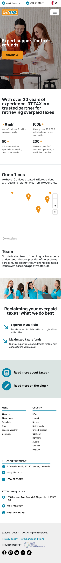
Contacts (6, 433)
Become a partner (10, 430)
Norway (36, 422)
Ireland (36, 418)
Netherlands (38, 426)
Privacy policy (10, 538)
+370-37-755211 (35, 3)
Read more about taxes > (32, 372)
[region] (30, 216)
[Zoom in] (55, 196)
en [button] (55, 3)
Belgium (36, 449)
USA (35, 414)
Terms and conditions (32, 538)
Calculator (7, 422)
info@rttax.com (11, 3)
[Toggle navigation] (54, 12)
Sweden (36, 445)
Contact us (12, 54)
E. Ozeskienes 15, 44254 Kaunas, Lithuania (28, 466)
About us (6, 414)
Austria (36, 441)
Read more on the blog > (31, 385)
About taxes (7, 418)
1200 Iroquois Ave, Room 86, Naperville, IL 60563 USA (31, 499)
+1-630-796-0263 (16, 512)
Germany (37, 433)
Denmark (37, 437)
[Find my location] (55, 212)
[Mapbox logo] (10, 238)
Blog (4, 426)
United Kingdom (40, 430)
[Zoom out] (55, 201)
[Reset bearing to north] (55, 205)
